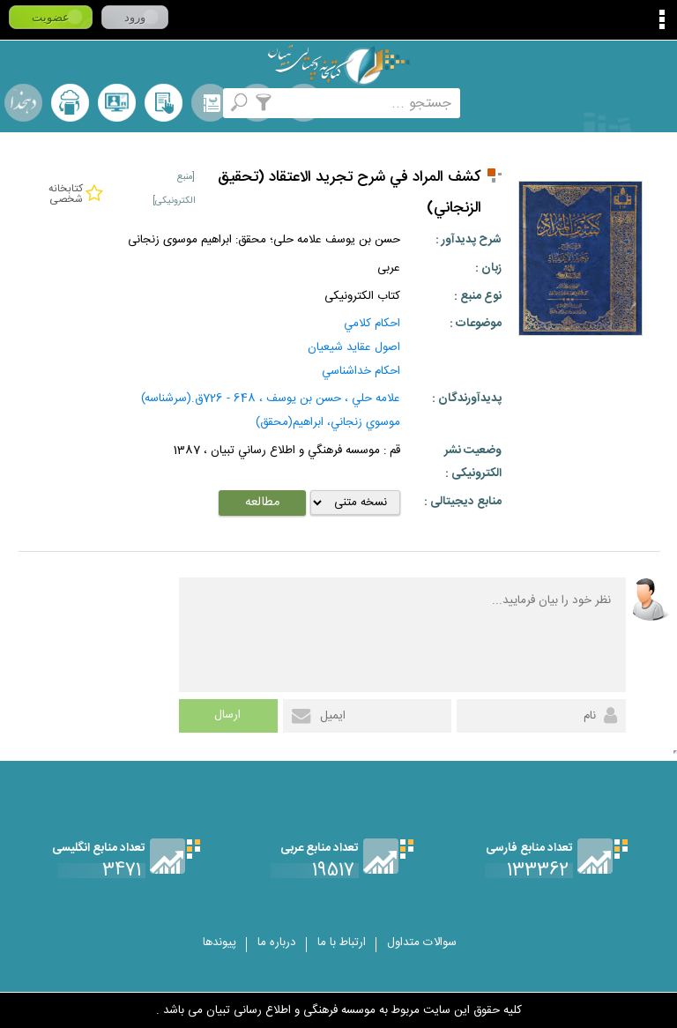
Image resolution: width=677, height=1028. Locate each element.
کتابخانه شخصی (163, 103)
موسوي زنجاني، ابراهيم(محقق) (328, 422)
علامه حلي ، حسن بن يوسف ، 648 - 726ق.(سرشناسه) (270, 398)
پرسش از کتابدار (117, 103)
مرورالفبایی (210, 103)
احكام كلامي (372, 323)
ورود (134, 17)
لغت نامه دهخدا (23, 103)
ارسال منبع (70, 103)
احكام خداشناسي (361, 371)
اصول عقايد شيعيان (354, 347)
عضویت (51, 17)
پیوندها (219, 942)
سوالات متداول (422, 942)
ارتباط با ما (341, 942)
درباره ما (276, 942)
